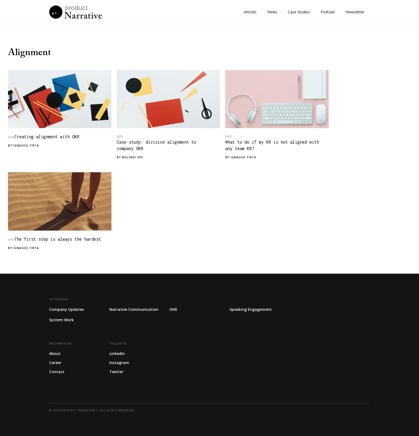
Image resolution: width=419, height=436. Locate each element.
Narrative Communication (133, 309)
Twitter (116, 371)
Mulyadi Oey (132, 157)
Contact (56, 371)
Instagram (119, 362)
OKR (11, 137)
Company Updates (66, 309)
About (55, 353)
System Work (61, 319)
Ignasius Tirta (26, 145)
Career (55, 362)
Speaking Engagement (251, 309)
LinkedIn (117, 353)
